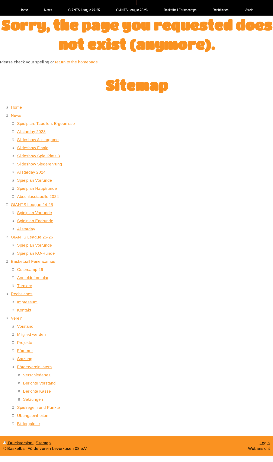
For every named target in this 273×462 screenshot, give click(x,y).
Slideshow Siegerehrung (39, 164)
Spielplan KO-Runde (36, 253)
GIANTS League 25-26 (32, 237)
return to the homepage (76, 62)
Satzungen (33, 399)
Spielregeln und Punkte (38, 407)
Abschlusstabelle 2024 (38, 196)
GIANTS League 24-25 (32, 204)
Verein (17, 318)
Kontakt (24, 310)
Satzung (24, 358)
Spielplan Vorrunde (34, 180)
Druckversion (18, 442)
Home (16, 107)
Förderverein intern (34, 366)
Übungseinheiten (32, 415)
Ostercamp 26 (30, 269)
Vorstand (25, 326)
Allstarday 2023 (31, 131)
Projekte (24, 342)
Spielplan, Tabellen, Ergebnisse (46, 123)
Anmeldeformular (32, 277)
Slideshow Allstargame (38, 139)
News (16, 115)
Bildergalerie (28, 423)
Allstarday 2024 (31, 172)
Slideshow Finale (32, 147)
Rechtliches (21, 293)
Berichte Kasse (37, 391)
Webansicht (259, 448)
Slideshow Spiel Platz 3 (38, 156)
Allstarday (26, 229)
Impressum (27, 302)
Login (265, 442)
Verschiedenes (37, 375)
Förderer (25, 350)
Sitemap (43, 442)
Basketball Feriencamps (33, 261)
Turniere (24, 285)
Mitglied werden (31, 334)
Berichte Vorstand (39, 383)
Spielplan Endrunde (35, 220)
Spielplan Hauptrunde (37, 188)
